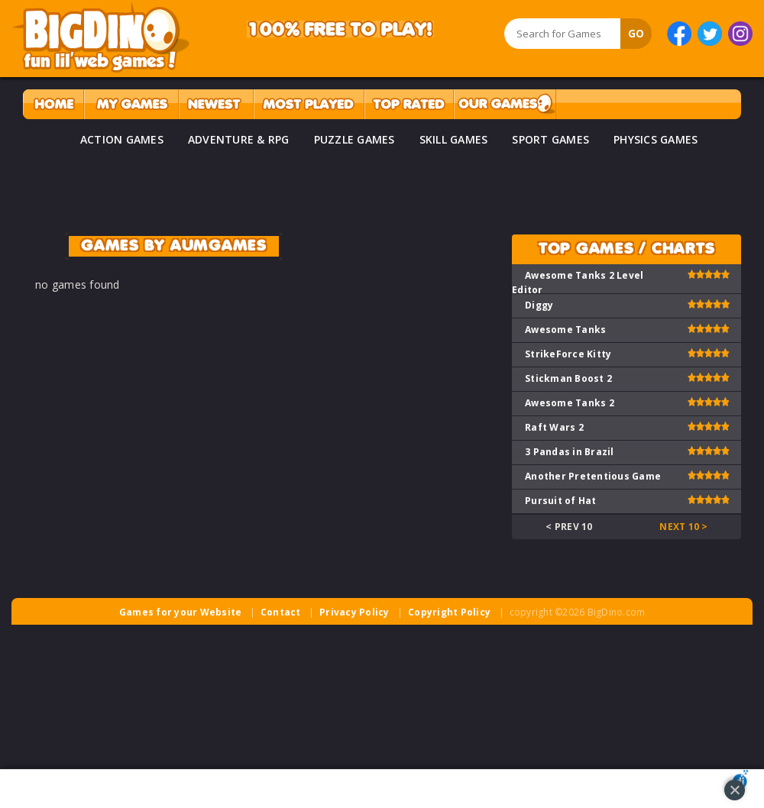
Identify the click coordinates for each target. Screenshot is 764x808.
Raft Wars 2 (554, 427)
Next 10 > (683, 526)
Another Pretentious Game (593, 476)
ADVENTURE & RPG (239, 139)
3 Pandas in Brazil (569, 451)
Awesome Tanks (565, 329)
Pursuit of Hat (561, 500)
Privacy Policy (354, 612)
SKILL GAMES (453, 139)
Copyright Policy (449, 612)
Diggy (539, 305)
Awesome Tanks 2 (569, 402)
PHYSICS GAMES (655, 139)
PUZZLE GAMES (354, 139)
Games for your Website (180, 612)
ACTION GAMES (121, 139)
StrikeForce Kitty (568, 353)
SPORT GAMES (550, 139)
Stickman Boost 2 (568, 378)
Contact (281, 612)
